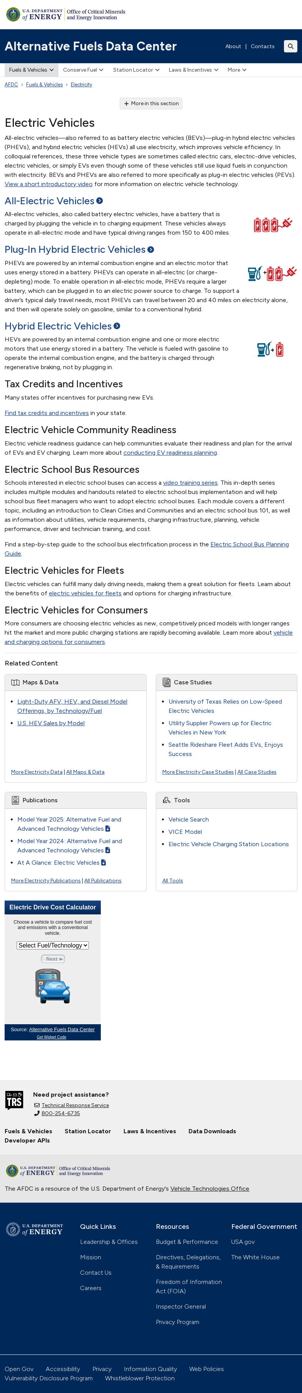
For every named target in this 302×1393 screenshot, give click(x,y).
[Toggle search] (291, 46)
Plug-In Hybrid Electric (79, 249)
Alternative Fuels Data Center (91, 46)
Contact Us (96, 1272)
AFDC (11, 84)
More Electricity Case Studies (198, 772)
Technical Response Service (71, 1105)
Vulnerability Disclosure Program (49, 1378)
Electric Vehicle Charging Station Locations (229, 844)
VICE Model (185, 831)
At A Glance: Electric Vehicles (61, 862)
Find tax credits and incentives (47, 413)
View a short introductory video (49, 184)
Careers (91, 1288)
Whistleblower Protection (140, 1378)
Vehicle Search (189, 819)
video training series (190, 482)
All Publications (103, 880)
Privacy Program (177, 1322)
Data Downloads (212, 1131)
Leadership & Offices (109, 1241)
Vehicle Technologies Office (209, 1188)
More (237, 70)
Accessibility (63, 1369)
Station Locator (136, 70)
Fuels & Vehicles (31, 70)
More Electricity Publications (46, 880)
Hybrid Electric (62, 326)
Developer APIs (27, 1140)
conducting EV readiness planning (170, 452)
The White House (255, 1257)
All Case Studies (257, 772)
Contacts (263, 46)
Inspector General (181, 1306)
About (233, 46)
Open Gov (19, 1369)
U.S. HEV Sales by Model (51, 723)
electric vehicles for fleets (85, 593)
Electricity (81, 84)
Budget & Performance (187, 1241)
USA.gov (243, 1241)
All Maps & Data (85, 772)
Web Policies (206, 1369)
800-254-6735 (57, 1113)
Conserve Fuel (83, 70)
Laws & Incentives (194, 70)
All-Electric (54, 201)
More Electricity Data (37, 772)
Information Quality (150, 1369)
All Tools (172, 880)
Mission (90, 1257)
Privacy (102, 1369)
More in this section (151, 103)
